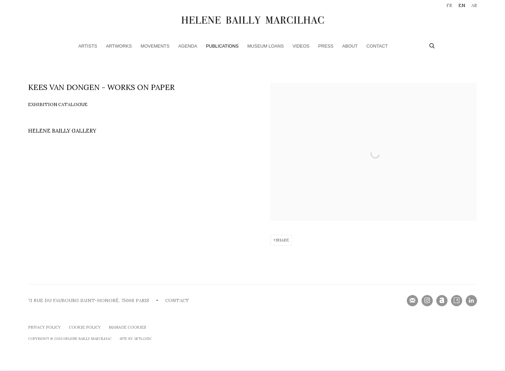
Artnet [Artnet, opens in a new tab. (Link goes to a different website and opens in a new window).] (441, 300)
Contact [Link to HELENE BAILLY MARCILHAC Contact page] (377, 46)
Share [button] (282, 240)
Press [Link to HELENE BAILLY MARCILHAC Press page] (325, 46)
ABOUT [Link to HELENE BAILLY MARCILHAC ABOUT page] (350, 46)
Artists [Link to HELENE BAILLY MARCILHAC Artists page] (87, 46)
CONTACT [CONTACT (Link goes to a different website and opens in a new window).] (177, 300)
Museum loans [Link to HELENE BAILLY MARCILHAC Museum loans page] (265, 46)
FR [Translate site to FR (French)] (449, 5)
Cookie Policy (85, 327)
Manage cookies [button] (127, 327)
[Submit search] (432, 45)
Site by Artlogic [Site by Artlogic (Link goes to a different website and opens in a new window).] (136, 338)
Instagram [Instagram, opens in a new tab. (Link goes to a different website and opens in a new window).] (427, 300)
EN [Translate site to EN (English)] (461, 5)
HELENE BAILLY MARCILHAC (252, 20)
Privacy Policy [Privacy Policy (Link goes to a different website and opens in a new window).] (44, 327)
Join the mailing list (412, 300)
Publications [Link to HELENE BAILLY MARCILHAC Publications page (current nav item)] (222, 46)
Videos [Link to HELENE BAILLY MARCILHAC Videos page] (300, 46)
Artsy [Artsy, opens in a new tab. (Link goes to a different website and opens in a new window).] (456, 300)
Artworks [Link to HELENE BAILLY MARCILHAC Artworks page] (119, 46)
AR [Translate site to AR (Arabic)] (474, 5)
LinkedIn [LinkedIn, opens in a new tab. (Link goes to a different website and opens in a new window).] (471, 300)
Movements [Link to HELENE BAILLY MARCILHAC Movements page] (155, 46)
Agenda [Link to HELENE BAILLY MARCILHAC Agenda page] (187, 46)
